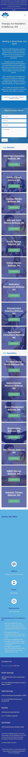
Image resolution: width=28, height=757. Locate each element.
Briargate (16, 682)
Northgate (8, 684)
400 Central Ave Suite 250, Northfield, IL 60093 (12, 726)
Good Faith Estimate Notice (18, 751)
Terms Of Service (7, 751)
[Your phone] (14, 125)
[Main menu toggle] (25, 15)
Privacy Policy (22, 749)
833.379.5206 (4, 8)
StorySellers (17, 752)
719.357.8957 (11, 8)
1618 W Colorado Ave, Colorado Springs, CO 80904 (13, 695)
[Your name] (14, 116)
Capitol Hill (14, 715)
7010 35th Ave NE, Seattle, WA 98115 (10, 712)
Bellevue (10, 715)
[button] (4, 140)
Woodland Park (5, 700)
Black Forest (11, 682)
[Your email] (14, 121)
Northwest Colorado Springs (15, 699)
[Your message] (14, 132)
